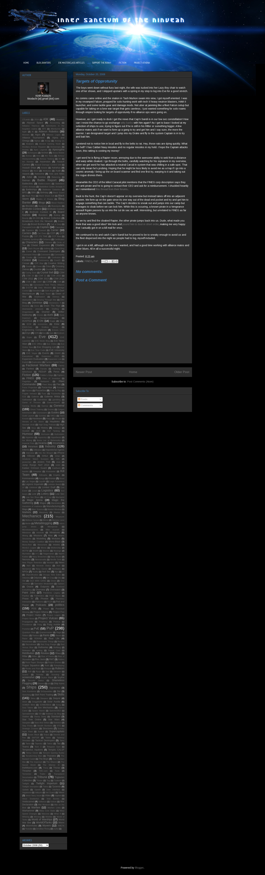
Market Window (54, 509)
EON (36, 333)
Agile (24, 132)
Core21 (57, 260)
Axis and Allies (56, 174)
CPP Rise (39, 263)
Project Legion (53, 615)
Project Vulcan (48, 618)
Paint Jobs (28, 592)
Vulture (53, 802)
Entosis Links (58, 330)
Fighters (60, 375)
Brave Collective (52, 218)
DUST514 (27, 321)
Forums (28, 390)
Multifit (36, 551)
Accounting (55, 123)
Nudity (35, 572)
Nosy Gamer (42, 569)
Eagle (52, 321)
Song (58, 705)
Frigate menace (29, 393)
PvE (36, 628)
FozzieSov (41, 390)
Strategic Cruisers (30, 728)
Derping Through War (46, 300)
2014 (36, 119)
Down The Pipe (52, 306)
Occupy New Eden (52, 575)
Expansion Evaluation (33, 359)
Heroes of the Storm (33, 422)
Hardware (37, 418)
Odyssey (38, 577)
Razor (25, 638)
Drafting (55, 309)
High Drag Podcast (47, 425)
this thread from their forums (112, 189)
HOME (26, 62)
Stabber (25, 716)
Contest (26, 260)
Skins (33, 698)
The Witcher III (51, 765)
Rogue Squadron (31, 665)
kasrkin (25, 471)
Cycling (25, 285)
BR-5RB (36, 218)
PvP (96, 261)
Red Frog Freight (49, 644)
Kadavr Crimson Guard (34, 468)
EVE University (56, 350)
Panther (25, 596)
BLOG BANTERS (44, 62)
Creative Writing (56, 263)
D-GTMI (29, 288)
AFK (44, 129)
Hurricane (45, 434)
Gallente (35, 397)
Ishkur (45, 456)
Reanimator (27, 641)
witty (123, 122)
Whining (25, 817)
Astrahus (56, 167)
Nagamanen (48, 554)
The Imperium (36, 762)
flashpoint (45, 381)
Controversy (43, 260)
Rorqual (47, 668)
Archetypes (32, 153)
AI (33, 132)
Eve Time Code (38, 350)
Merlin (28, 523)
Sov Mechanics (46, 707)
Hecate (58, 418)
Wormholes (31, 825)
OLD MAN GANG (38, 581)
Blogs (42, 202)
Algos (38, 134)
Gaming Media (29, 406)
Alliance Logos (53, 135)
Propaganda (27, 622)
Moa (50, 535)
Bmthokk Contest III (40, 212)
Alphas (37, 141)
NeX (29, 566)
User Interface (53, 790)
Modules (56, 538)
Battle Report (46, 180)
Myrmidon (26, 554)
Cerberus (47, 239)
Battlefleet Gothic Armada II (51, 187)
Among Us (59, 141)
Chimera (48, 242)
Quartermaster (45, 632)
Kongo (42, 478)
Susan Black (33, 735)
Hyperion (30, 437)
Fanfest (30, 368)
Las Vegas (30, 481)
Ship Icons (59, 683)
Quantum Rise (28, 632)
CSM (61, 272)
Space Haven (38, 711)
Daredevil (36, 291)
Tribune (42, 777)
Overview (40, 589)
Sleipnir (56, 698)
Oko (59, 578)
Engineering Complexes (34, 330)
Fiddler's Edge (46, 375)
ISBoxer (31, 456)
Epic (51, 333)
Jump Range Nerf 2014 (35, 465)
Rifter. (34, 656)
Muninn (46, 551)
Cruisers (60, 269)
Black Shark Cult (46, 196)
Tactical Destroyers (45, 740)
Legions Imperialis (34, 484)
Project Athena (40, 612)
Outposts (44, 586)
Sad (47, 671)
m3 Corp (48, 497)
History (44, 428)
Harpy (48, 418)
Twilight (25, 783)
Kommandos (28, 478)
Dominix (25, 306)
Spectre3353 (55, 711)
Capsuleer (59, 227)
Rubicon (59, 668)
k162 (58, 465)
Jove (58, 462)
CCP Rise (56, 236)
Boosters (43, 215)
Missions (38, 535)
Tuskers (57, 780)
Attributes (47, 171)
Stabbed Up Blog (53, 714)
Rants (46, 635)
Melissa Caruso (32, 520)
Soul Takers (27, 708)
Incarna (42, 443)
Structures (48, 728)
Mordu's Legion (29, 548)
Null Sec (46, 571)
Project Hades (33, 615)
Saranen (57, 671)
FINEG (88, 261)
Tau (58, 743)
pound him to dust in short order (140, 224)
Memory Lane (58, 520)
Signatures (54, 688)
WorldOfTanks (44, 822)
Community (59, 254)
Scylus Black (47, 677)
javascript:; (27, 462)
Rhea (58, 653)
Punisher (26, 629)
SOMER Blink (28, 705)
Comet (29, 251)
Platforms (39, 602)
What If (57, 814)
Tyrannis (56, 786)
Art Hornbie (28, 162)
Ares (38, 156)
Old (23, 581)
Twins (45, 786)
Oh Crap (50, 578)
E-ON (40, 320)
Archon (44, 152)
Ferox (56, 372)
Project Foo (58, 612)
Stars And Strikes (42, 723)
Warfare (35, 807)
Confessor (42, 257)
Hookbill (25, 431)
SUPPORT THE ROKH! (101, 62)
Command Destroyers (48, 251)
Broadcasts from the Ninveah (37, 221)
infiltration (37, 450)
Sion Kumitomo (29, 691)
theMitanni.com (29, 768)
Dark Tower (45, 294)
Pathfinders (39, 596)
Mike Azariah (52, 530)
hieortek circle (28, 425)
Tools (57, 771)
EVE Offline (37, 344)
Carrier (55, 230)
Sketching (26, 695)
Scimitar (39, 674)
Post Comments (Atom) (140, 381)
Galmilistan (42, 400)
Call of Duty (56, 224)
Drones (40, 315)
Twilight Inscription (30, 786)
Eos (44, 333)
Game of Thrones (31, 402)
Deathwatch (39, 297)
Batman (26, 180)
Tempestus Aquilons (32, 750)
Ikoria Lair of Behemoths (49, 440)
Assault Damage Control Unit (48, 165)
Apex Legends (40, 150)
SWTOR (35, 738)
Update (25, 790)
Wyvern (46, 825)
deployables (27, 300)
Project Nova (28, 618)
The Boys (43, 759)
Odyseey (26, 578)
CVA (59, 282)
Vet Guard (50, 792)
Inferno (25, 450)
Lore (34, 494)
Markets (26, 512)
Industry (50, 446)
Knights (56, 475)
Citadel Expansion (40, 245)
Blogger (139, 867)
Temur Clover (32, 753)
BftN (33, 192)
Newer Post (84, 372)
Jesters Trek (43, 462)
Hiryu (33, 428)
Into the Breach (46, 453)
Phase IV (27, 598)
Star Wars (54, 719)
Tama (28, 743)
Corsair (26, 263)
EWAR (57, 353)
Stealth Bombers (44, 726)
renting (39, 650)
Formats (60, 387)
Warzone (45, 814)
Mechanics (31, 516)
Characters (32, 242)
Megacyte (60, 517)
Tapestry (38, 743)
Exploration (37, 362)
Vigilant (58, 795)
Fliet (58, 384)
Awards (26, 174)
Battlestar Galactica (51, 189)
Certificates (59, 239)
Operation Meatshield (43, 584)
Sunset (41, 731)
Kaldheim (56, 468)
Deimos (55, 297)
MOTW (25, 551)
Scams (25, 674)
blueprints (43, 206)
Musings (57, 551)
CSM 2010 (56, 276)
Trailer (42, 774)
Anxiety (25, 150)
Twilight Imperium (46, 783)
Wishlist (48, 817)
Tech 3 (38, 747)
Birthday (44, 192)
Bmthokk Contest (31, 208)
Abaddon (60, 119)
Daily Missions (45, 288)
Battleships (31, 189)
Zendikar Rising (43, 829)
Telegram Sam (53, 747)
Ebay (62, 321)
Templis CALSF (56, 750)
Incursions (58, 443)
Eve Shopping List (46, 347)
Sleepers (44, 698)
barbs (129, 122)
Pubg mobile (53, 624)
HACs (53, 416)
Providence (27, 624)
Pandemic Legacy (51, 593)
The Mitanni (51, 762)
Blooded (30, 206)
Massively (43, 512)
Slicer (24, 702)
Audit (58, 171)
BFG (24, 192)
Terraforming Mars (34, 756)
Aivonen (25, 135)
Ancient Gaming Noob (49, 144)
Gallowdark (27, 400)
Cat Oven (41, 233)
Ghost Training (37, 409)
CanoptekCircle (29, 227)
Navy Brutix (56, 557)
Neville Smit (55, 559)
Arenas (29, 156)
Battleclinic (27, 183)
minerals (40, 532)
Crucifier (49, 269)
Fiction (26, 375)
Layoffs (42, 481)
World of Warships (41, 819)
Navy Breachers (39, 557)
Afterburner (56, 129)
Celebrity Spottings (30, 239)
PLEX (49, 602)
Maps (25, 509)
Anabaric (30, 144)
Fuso (44, 393)
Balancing (56, 177)
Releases (26, 650)
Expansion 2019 (50, 356)
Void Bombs (53, 799)
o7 (63, 572)
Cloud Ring (59, 248)
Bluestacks (56, 206)
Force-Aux (47, 387)
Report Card (54, 650)
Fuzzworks (55, 393)
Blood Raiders (57, 203)
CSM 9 (29, 282)
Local (34, 491)
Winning (37, 817)
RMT (51, 659)
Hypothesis (56, 437)
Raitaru (25, 635)
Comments (85, 405)
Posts (82, 399)
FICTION (122, 62)
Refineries (43, 647)
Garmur (45, 406)
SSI (40, 714)
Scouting (55, 674)
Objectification (32, 575)
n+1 (37, 554)
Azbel (29, 177)
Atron (36, 171)
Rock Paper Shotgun (34, 662)
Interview (30, 453)
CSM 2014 (58, 278)
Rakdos (35, 635)
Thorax (56, 768)
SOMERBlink (45, 705)
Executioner (27, 356)
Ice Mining (27, 440)
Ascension (45, 161)
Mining (25, 536)
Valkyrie (38, 792)
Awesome (39, 174)
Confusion (56, 257)
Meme (45, 520)
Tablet (48, 738)
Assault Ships (29, 167)
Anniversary (55, 147)
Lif (23, 487)
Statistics (57, 723)
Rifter (25, 656)
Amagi (48, 141)
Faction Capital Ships (55, 362)
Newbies (50, 562)
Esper (29, 337)
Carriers (26, 233)
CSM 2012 (27, 278)
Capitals (44, 227)
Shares (41, 683)
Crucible (37, 269)
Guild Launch (28, 416)
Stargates (26, 723)
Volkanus (42, 802)
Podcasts (41, 604)
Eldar (56, 324)
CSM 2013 (43, 278)
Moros (43, 548)
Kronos (51, 478)
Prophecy (43, 622)
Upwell (38, 790)
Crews (39, 266)
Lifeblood (33, 487)
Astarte (44, 168)
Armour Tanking (47, 159)
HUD (38, 431)
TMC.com (43, 771)
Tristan (39, 780)
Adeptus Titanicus (30, 126)
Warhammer (28, 810)
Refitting (57, 647)
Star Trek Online (31, 719)
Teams (25, 746)
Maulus (57, 512)
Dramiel (45, 312)
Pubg (39, 624)
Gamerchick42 (53, 402)
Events (45, 353)
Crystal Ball (46, 272)
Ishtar (57, 456)
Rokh (47, 665)
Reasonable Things (45, 641)
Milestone (26, 532)
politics (59, 604)
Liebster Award (54, 484)
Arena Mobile (58, 153)
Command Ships (29, 254)
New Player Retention (32, 562)
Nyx (56, 572)
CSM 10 (30, 276)
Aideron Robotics (49, 131)
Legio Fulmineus (56, 481)
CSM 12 (42, 276)
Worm (61, 822)
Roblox (61, 659)
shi (49, 683)
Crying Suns (30, 273)
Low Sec (59, 494)
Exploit (25, 362)
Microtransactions (30, 530)
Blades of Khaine (44, 199)
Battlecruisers (44, 184)
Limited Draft (48, 487)
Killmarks (43, 475)
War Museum (44, 805)
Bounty (25, 218)
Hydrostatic (59, 434)
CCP (52, 233)
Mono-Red (27, 545)
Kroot (62, 478)
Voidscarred (28, 801)
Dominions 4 (55, 303)
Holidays (57, 428)
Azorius (42, 177)
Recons (61, 641)
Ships (31, 687)
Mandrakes (56, 503)
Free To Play (55, 390)
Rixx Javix (40, 659)
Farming (56, 369)
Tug (48, 780)
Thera (45, 768)
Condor (29, 257)
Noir (58, 566)
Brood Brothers (38, 224)
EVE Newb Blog (42, 341)
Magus (43, 503)
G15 (24, 397)
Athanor (25, 171)
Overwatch (55, 589)
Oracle (30, 586)
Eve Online (52, 344)
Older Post (181, 372)
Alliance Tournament (33, 137)
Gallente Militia (52, 396)
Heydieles (55, 421)
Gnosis (51, 409)
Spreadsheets (28, 714)
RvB (30, 671)
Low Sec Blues (33, 497)
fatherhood (27, 372)
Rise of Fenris (47, 656)
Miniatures (55, 532)
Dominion (37, 302)
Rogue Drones (54, 662)
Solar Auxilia (53, 701)
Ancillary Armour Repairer (34, 147)
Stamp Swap (40, 716)
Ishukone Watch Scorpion (35, 459)
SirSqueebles (47, 691)
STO (59, 726)
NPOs (25, 571)
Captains (30, 230)
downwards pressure (32, 309)
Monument (42, 545)
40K (46, 119)
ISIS (57, 459)
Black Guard (58, 193)
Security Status (36, 680)
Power (46, 609)
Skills (60, 694)
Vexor (61, 792)
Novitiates (56, 569)
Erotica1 (60, 333)
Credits (29, 266)
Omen (53, 581)
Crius (48, 266)
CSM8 (49, 281)
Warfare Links (53, 808)
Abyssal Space (35, 122)
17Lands (26, 119)
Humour (27, 434)
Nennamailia (40, 559)
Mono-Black (55, 541)
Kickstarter (50, 471)
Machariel (60, 497)
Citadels (59, 245)
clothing (47, 248)
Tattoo (49, 743)
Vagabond (26, 792)
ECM (29, 324)
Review (45, 653)
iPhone (60, 453)
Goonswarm (41, 413)
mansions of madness (32, 506)
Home (133, 372)
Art (59, 159)
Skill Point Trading (44, 694)
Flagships (26, 381)
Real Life (54, 638)
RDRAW (38, 638)
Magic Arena (34, 500)
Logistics (47, 490)
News (61, 562)
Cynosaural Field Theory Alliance (49, 285)
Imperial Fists (28, 443)
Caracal (42, 230)
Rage (58, 632)
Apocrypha (58, 149)
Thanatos (51, 756)
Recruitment (31, 644)
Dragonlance (28, 312)
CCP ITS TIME (40, 236)
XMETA (61, 826)
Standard (55, 716)
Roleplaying (59, 665)
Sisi (58, 691)
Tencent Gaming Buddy (53, 753)
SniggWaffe (37, 702)
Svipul (46, 735)
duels (50, 314)
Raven (58, 635)
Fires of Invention (51, 378)
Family (61, 365)
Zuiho (56, 829)
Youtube (28, 829)
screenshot (28, 677)
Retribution (28, 653)
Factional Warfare (38, 365)
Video (48, 795)
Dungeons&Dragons (49, 318)
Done (36, 306)
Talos (62, 740)
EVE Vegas (31, 353)
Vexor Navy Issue (33, 795)
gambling (56, 400)
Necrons (26, 559)
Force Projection (29, 387)
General (59, 405)
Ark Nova (49, 156)
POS (34, 608)
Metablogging (43, 523)
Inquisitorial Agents (55, 450)
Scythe (60, 677)
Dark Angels (50, 291)
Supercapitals (56, 731)
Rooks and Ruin (33, 668)
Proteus (56, 622)
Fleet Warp (47, 384)
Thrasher (26, 771)
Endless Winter (50, 327)
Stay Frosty (27, 726)
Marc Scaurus (38, 509)
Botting (57, 215)
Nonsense (26, 569)
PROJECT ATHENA (142, 62)
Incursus (33, 446)
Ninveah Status (43, 566)
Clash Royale (33, 248)
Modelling (41, 538)
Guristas (42, 416)
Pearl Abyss (54, 596)
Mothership (56, 548)
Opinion (60, 584)
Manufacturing (53, 506)
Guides (55, 412)
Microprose (52, 527)
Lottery (45, 493)
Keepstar (37, 471)
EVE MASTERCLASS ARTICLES (71, 62)
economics (42, 324)
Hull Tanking (53, 431)
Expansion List (54, 359)
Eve (42, 336)
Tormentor (26, 774)
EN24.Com (27, 327)
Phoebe (44, 598)
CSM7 (39, 282)
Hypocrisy (42, 437)
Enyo (28, 333)
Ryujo (38, 671)
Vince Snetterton (30, 799)
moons (56, 544)
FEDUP (42, 372)
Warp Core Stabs (47, 811)
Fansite (43, 369)
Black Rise (30, 196)
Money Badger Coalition (33, 542)
